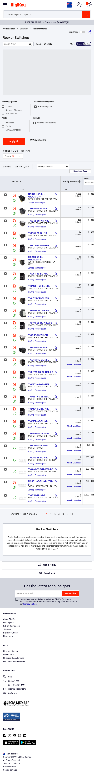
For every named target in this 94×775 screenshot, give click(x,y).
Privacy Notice (30, 604)
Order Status (8, 655)
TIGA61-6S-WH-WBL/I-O (40, 469)
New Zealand (10, 754)
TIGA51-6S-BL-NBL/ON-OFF (40, 482)
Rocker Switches (40, 29)
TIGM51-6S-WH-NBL (38, 384)
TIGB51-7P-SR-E (36, 495)
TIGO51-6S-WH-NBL (38, 221)
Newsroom (8, 636)
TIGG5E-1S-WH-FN (38, 335)
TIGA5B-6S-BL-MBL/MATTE (36, 258)
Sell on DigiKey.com (11, 626)
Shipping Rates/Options (13, 658)
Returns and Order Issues (14, 661)
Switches (24, 29)
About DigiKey (9, 619)
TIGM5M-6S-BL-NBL (38, 433)
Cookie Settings (10, 770)
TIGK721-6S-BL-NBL (38, 245)
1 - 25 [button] (15, 166)
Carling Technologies (36, 203)
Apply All (13, 141)
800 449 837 (11, 681)
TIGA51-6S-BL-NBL (38, 347)
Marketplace (8, 622)
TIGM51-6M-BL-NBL (38, 409)
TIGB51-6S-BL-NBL (38, 233)
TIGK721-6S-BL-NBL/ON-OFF (36, 195)
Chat (7, 677)
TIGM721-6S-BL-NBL (39, 286)
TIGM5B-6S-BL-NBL (38, 421)
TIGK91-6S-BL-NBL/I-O (40, 323)
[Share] (89, 31)
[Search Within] (15, 44)
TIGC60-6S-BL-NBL (38, 457)
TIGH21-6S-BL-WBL (38, 445)
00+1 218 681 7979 (14, 685)
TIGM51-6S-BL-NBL (38, 396)
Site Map (7, 629)
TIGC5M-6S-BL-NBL (38, 359)
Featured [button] (45, 166)
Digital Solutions (10, 633)
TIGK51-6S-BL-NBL (38, 208)
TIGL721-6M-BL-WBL (39, 298)
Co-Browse (10, 693)
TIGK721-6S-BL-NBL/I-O (40, 372)
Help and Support (11, 651)
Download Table (80, 171)
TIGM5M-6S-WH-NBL (39, 310)
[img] (18, 5)
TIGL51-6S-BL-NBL (38, 273)
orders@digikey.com (14, 689)
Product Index (9, 29)
